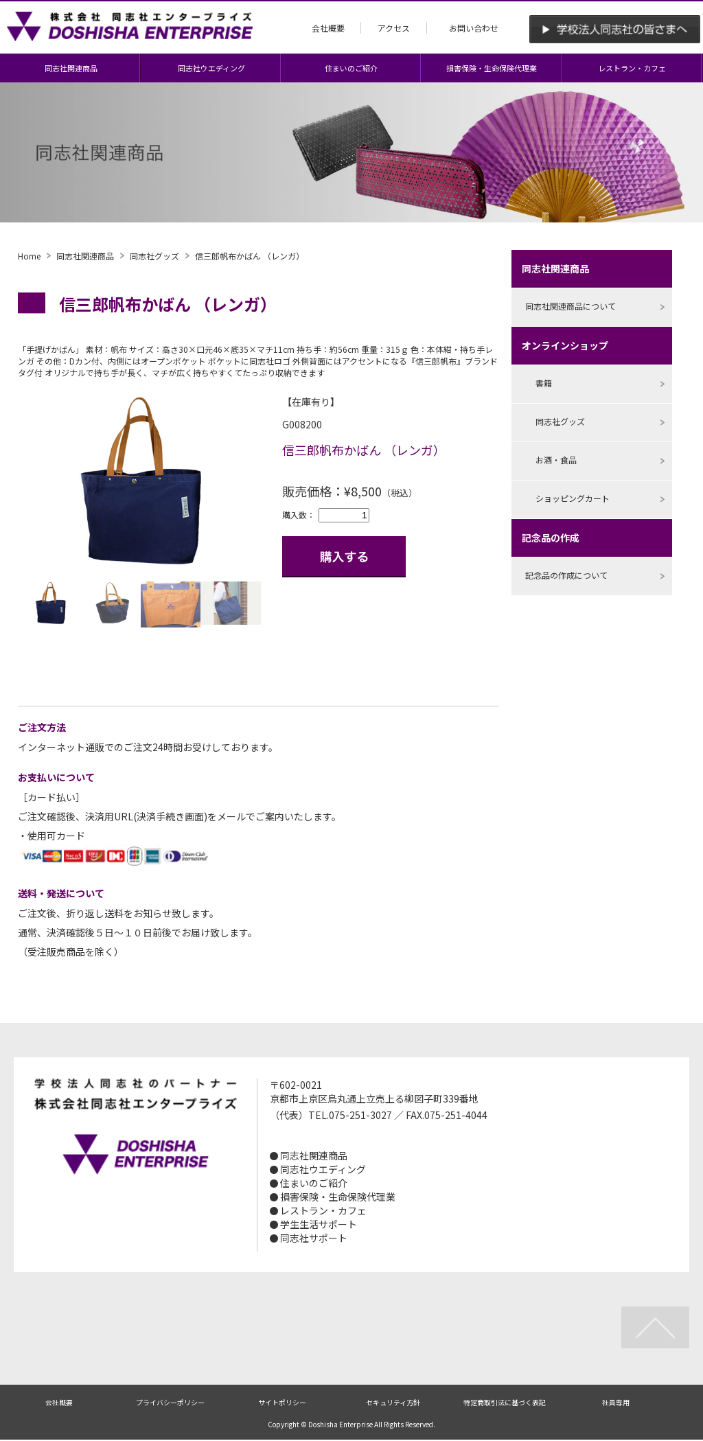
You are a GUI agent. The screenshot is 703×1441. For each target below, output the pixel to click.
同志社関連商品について (570, 306)
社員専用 (616, 1402)
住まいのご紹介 (351, 67)
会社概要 (328, 28)
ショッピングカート (572, 498)
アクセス (394, 28)
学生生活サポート (318, 1224)
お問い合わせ (473, 28)
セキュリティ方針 (393, 1402)
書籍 (543, 383)
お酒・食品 (556, 459)
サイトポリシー (282, 1402)
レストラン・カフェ (632, 67)
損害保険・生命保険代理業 (491, 67)
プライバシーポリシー (170, 1402)
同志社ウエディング (211, 67)
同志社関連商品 (71, 67)
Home (29, 256)
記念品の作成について (566, 575)
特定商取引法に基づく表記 (504, 1402)
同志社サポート (313, 1238)
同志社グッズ (154, 256)
